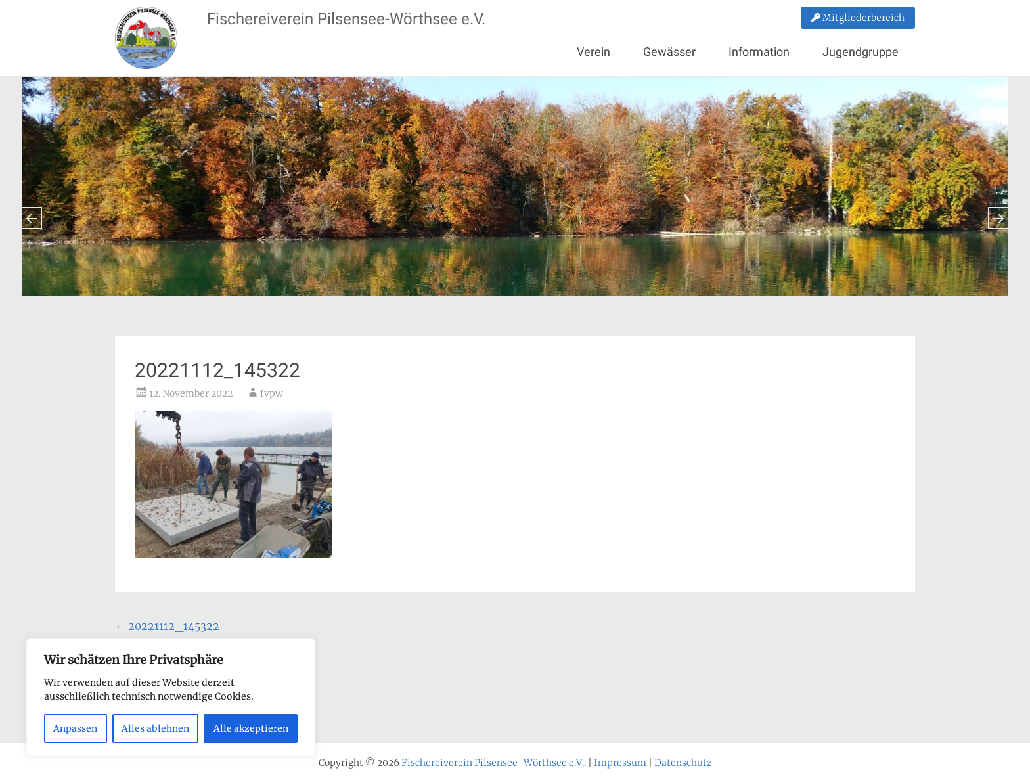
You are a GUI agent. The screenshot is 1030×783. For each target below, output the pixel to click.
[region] (170, 697)
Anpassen (75, 728)
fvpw (271, 393)
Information (759, 51)
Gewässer (669, 51)
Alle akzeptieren (250, 728)
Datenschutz (683, 763)
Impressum (620, 763)
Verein (593, 51)
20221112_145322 (167, 626)
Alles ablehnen (155, 728)
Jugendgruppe (860, 51)
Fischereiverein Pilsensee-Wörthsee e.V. (346, 19)
